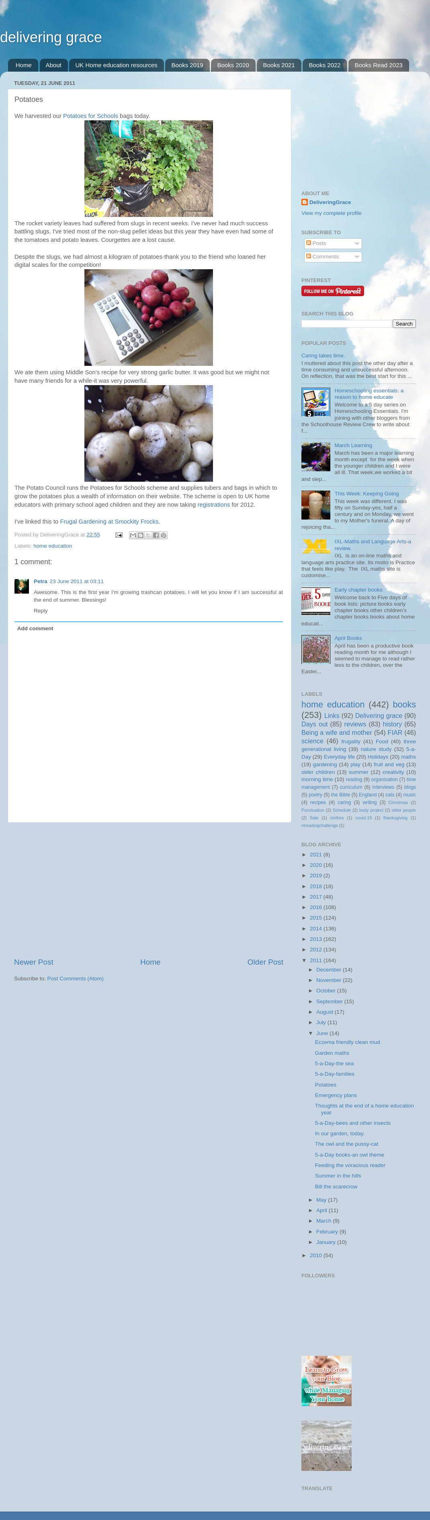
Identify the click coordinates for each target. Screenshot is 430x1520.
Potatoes (325, 1085)
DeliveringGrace (330, 202)
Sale (314, 817)
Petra (40, 581)
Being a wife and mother (336, 732)
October (326, 991)
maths (408, 757)
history (392, 724)
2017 (317, 897)
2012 (317, 950)
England (368, 795)
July (322, 1022)
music (409, 795)
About (53, 65)
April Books (348, 638)
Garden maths (332, 1053)
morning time (317, 779)
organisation (384, 779)
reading (354, 779)
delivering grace (51, 37)
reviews (355, 724)
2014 (317, 929)
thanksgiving (395, 817)
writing (369, 802)
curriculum (351, 787)
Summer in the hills (338, 1176)
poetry (315, 795)
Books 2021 (279, 65)
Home (24, 65)
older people (404, 810)
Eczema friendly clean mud (347, 1042)
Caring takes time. (323, 356)
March (324, 1221)
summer (359, 772)
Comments (322, 257)
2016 (317, 907)
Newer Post (33, 962)
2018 (317, 886)
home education (52, 546)
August (325, 1012)
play (355, 764)
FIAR (395, 732)
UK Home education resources (116, 65)
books (404, 704)
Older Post (265, 962)
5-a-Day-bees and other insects (353, 1123)
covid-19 (363, 817)
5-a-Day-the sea (334, 1063)
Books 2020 (233, 65)
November (329, 980)
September (330, 1001)
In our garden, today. (340, 1133)
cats (389, 795)
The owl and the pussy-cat (347, 1144)
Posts (316, 243)
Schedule (342, 810)
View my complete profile (331, 213)
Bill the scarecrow (336, 1187)
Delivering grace (379, 715)
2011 (317, 960)
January (326, 1242)
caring (344, 802)
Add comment (35, 628)
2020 (317, 865)
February (328, 1232)
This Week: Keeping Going (366, 494)
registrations (213, 504)
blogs (410, 787)
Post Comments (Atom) (75, 979)
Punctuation (312, 810)
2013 (317, 939)
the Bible (340, 795)
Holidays (378, 757)
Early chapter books (358, 590)
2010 (317, 1255)
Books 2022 (324, 65)
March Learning (353, 445)
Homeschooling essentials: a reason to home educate (368, 394)
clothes (337, 817)
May (322, 1200)
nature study (376, 749)
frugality (351, 741)
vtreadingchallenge (319, 825)
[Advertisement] (148, 889)
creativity (393, 772)
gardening (325, 764)
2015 (317, 918)
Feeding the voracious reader (350, 1165)
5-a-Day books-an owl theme (350, 1155)
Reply (41, 611)
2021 (317, 855)
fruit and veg (389, 764)
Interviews (384, 787)
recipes (318, 802)
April (322, 1210)
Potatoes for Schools (90, 116)
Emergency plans (336, 1095)
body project (371, 810)
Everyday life (339, 757)
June (323, 1033)
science (312, 741)
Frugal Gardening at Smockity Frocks (109, 521)
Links (332, 715)
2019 (317, 875)
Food (382, 741)
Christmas (398, 802)
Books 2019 (187, 65)
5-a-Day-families (334, 1074)
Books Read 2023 (378, 65)
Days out (314, 724)
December (329, 970)
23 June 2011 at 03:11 (77, 581)
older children (318, 772)
